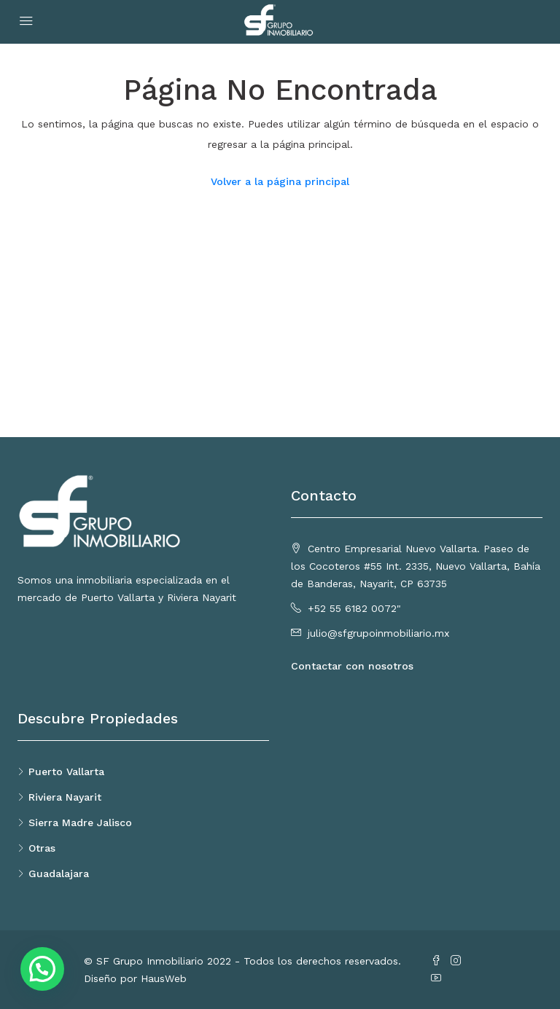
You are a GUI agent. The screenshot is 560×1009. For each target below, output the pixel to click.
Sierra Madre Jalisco (80, 822)
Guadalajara (58, 873)
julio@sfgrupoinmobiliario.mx (378, 633)
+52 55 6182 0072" (354, 608)
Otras (41, 848)
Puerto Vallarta (66, 771)
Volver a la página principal (280, 181)
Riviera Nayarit (64, 797)
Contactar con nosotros (352, 666)
